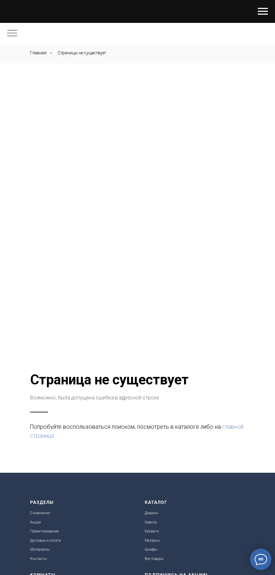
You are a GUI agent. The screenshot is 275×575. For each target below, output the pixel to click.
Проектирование (44, 531)
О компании (40, 513)
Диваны (151, 513)
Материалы (40, 549)
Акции (35, 522)
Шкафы (151, 549)
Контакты (38, 559)
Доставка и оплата (45, 540)
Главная (38, 52)
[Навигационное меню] (263, 11)
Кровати (152, 531)
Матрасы (152, 540)
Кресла (151, 522)
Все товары (154, 559)
